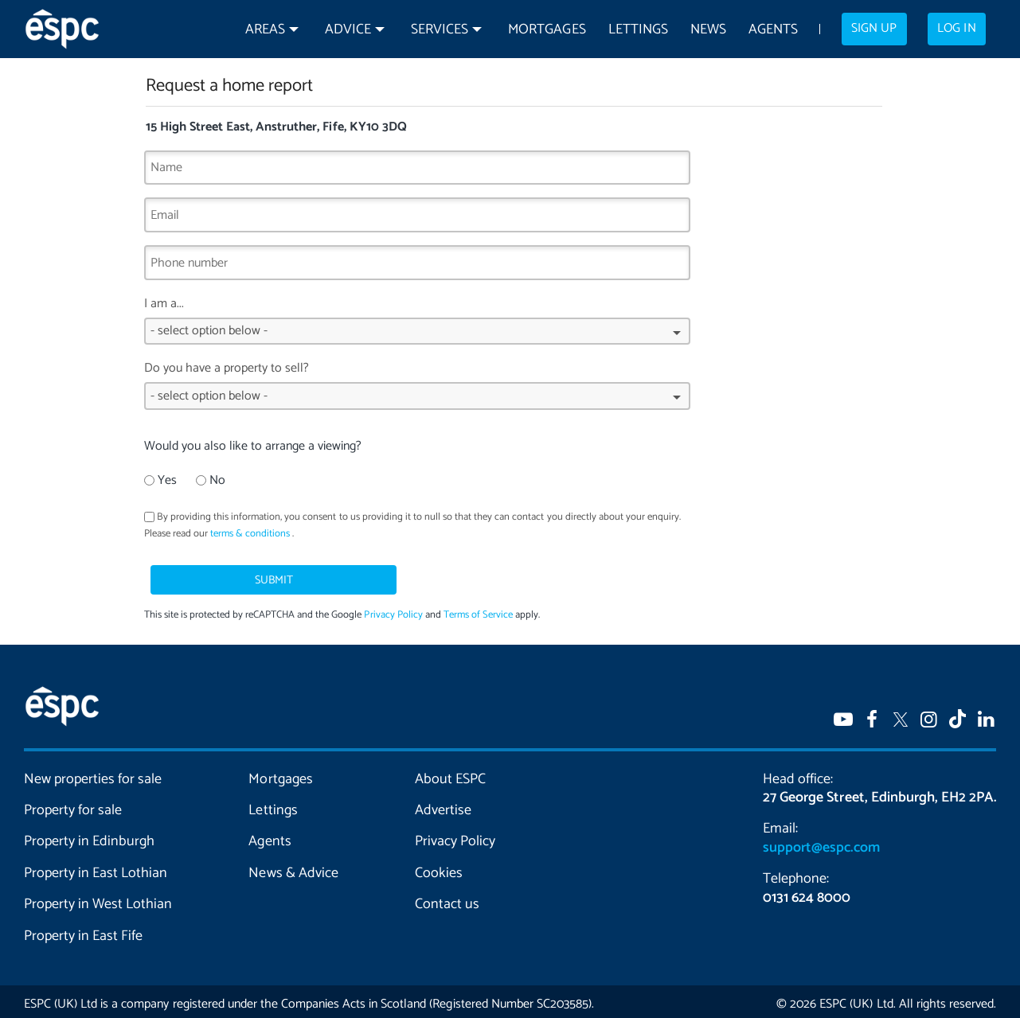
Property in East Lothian (95, 868)
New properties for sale (93, 774)
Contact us (447, 899)
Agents (773, 29)
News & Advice (293, 868)
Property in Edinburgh (89, 836)
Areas (265, 29)
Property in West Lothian (98, 899)
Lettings (638, 29)
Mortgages (546, 29)
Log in (956, 28)
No (210, 480)
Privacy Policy (392, 609)
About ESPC (450, 774)
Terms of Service (478, 609)
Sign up (874, 28)
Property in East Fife (83, 930)
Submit (225, 573)
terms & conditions (250, 533)
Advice (348, 29)
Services (439, 29)
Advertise (443, 805)
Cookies (439, 868)
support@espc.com (821, 842)
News (708, 29)
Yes (160, 480)
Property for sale (73, 805)
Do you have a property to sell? (417, 389)
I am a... (417, 325)
